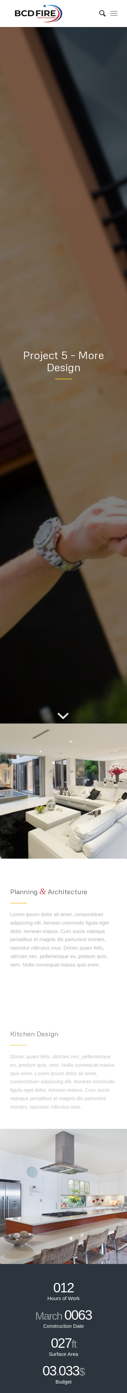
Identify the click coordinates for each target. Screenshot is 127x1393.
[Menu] (114, 13)
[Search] (99, 13)
